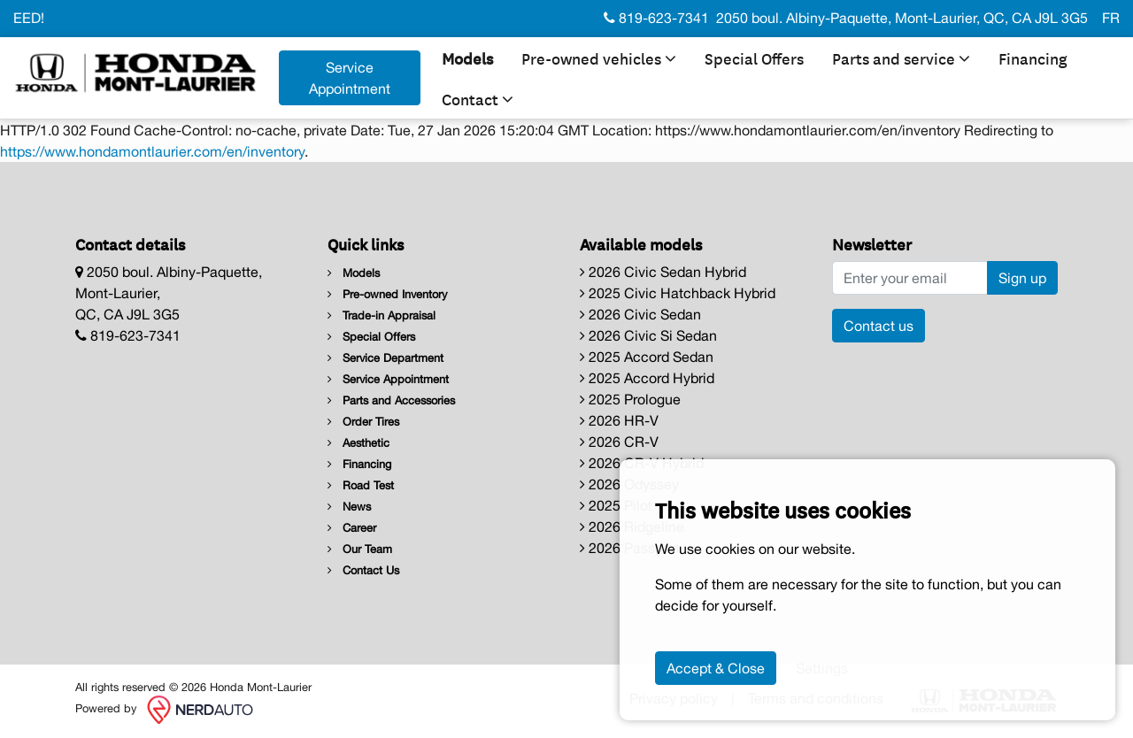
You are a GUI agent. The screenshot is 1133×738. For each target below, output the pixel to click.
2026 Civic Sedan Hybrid (663, 272)
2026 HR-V (619, 420)
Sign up (1022, 278)
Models (467, 57)
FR (1111, 18)
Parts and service (901, 57)
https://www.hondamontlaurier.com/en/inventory (152, 151)
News (349, 506)
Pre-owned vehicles (598, 57)
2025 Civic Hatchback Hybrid (677, 293)
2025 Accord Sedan (646, 357)
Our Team (360, 549)
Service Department (385, 358)
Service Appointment (388, 379)
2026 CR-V (619, 442)
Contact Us (363, 570)
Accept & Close (716, 668)
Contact (477, 98)
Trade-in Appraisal (381, 315)
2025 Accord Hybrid (647, 378)
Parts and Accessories (391, 400)
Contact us (878, 326)
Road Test (361, 485)
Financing (1032, 57)
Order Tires (363, 421)
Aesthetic (358, 443)
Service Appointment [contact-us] (349, 77)
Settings (822, 668)
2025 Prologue (630, 399)
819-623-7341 (656, 18)
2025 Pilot (616, 505)
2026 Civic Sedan (640, 314)
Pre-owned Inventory (387, 294)
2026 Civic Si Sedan (648, 335)
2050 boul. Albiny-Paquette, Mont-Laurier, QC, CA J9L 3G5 (902, 18)
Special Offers (754, 57)
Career (352, 527)
